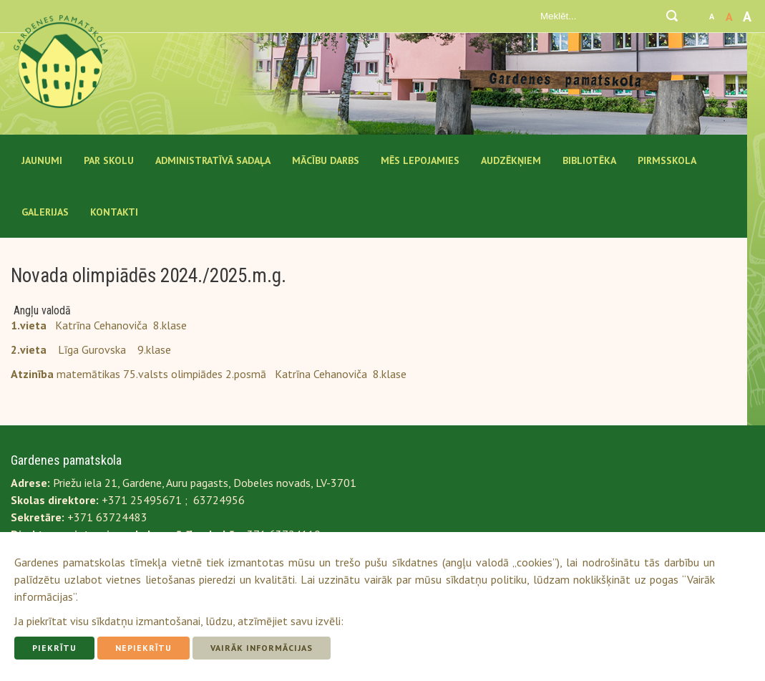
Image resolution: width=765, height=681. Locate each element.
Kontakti (114, 212)
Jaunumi (41, 160)
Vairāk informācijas (261, 647)
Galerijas (45, 212)
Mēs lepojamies (420, 160)
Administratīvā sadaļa (213, 160)
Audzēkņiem (511, 160)
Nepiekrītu (143, 647)
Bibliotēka (589, 160)
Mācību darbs (325, 160)
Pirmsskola (667, 160)
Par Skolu (109, 160)
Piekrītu (54, 647)
